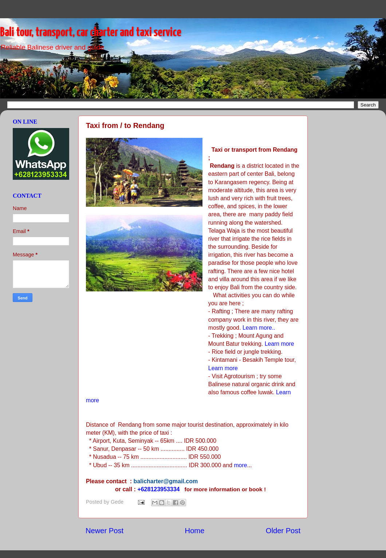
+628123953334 (158, 489)
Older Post (283, 531)
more (240, 465)
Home (195, 531)
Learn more (279, 344)
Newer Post (104, 531)
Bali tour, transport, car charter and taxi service (90, 33)
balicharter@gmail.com (166, 481)
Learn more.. (259, 328)
